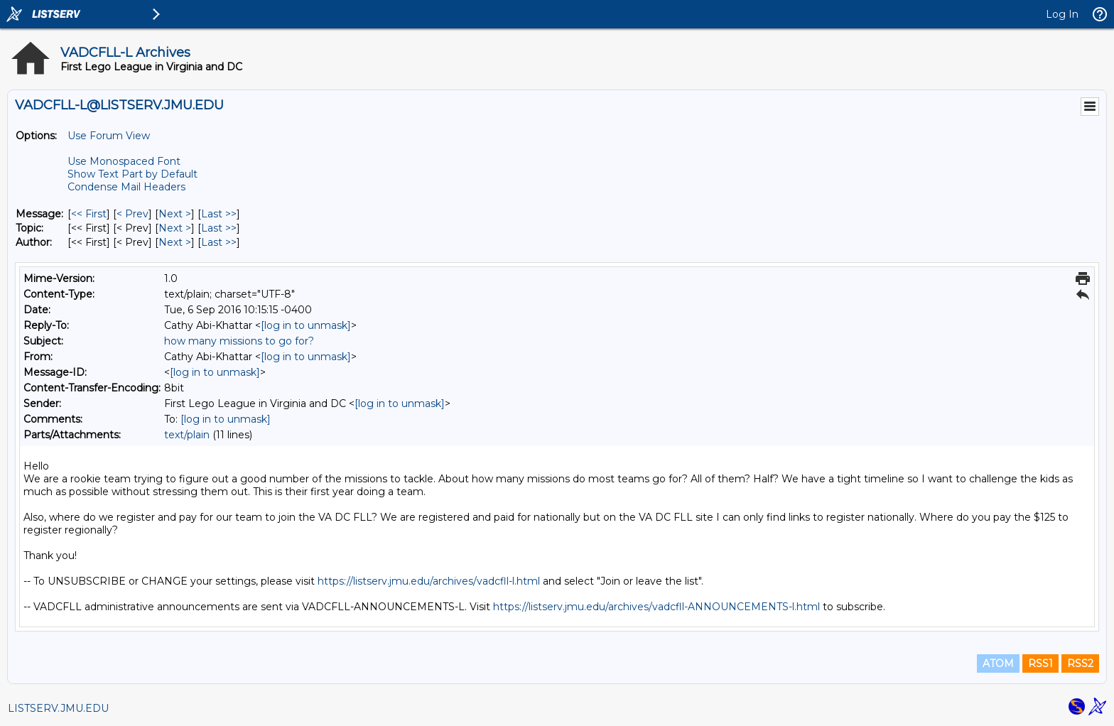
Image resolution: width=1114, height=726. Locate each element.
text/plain (187, 434)
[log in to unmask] (306, 325)
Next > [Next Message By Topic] (174, 228)
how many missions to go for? (239, 341)
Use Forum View (108, 135)
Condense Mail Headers (126, 186)
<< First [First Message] (89, 213)
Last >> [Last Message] (219, 213)
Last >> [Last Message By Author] (219, 242)
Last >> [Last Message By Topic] (219, 228)
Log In (1062, 14)
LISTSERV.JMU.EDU (58, 708)
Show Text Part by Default (132, 174)
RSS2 (1080, 663)
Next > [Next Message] (174, 213)
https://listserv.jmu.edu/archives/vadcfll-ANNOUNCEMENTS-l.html (656, 606)
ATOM (998, 663)
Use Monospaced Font (123, 161)
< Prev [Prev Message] (132, 213)
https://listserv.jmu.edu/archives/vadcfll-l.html (429, 581)
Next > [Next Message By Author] (174, 242)
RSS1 (1040, 663)
